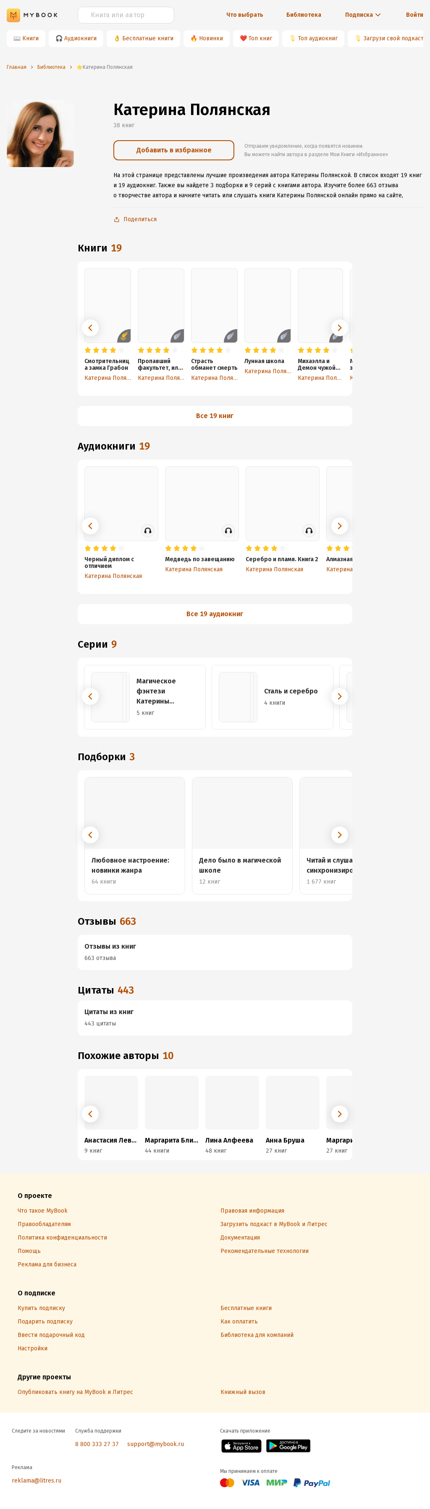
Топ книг (260, 38)
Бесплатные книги (147, 38)
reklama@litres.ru (36, 1480)
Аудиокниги (80, 38)
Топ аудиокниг (318, 38)
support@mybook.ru (155, 1444)
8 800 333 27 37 (97, 1444)
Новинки (211, 38)
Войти (414, 14)
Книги (30, 38)
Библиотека (303, 14)
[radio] (87, 350)
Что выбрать (244, 14)
